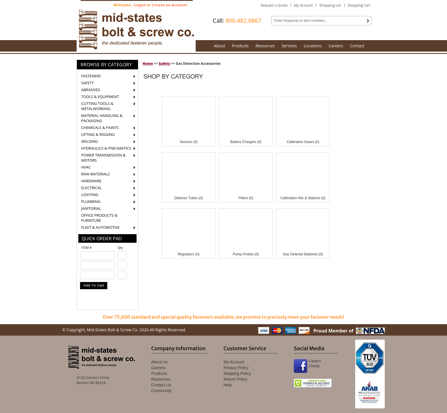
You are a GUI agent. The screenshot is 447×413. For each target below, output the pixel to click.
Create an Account (170, 5)
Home (148, 63)
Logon (140, 5)
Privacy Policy (236, 367)
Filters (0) (245, 198)
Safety (164, 63)
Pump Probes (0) (246, 254)
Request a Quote (274, 5)
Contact (357, 45)
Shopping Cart (359, 5)
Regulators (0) (188, 254)
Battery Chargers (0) (245, 142)
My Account (303, 5)
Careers (336, 45)
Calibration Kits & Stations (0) (303, 198)
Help (228, 385)
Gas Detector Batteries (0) (303, 254)
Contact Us (161, 385)
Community (161, 390)
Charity (314, 366)
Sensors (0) (188, 142)
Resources (265, 45)
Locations (313, 45)
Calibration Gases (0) (303, 142)
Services (289, 45)
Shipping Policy (237, 373)
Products (240, 45)
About (219, 45)
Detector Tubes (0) (188, 198)
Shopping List (330, 5)
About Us (159, 362)
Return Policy (235, 379)
